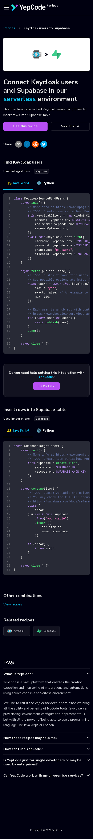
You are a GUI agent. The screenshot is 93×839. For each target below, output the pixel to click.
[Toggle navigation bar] (6, 7)
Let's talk (46, 386)
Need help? (70, 126)
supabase (42, 418)
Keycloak (15, 631)
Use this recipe (25, 126)
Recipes (9, 28)
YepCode (46, 377)
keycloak (41, 171)
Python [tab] (45, 183)
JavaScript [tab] (18, 183)
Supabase (46, 631)
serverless (19, 98)
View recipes (12, 604)
